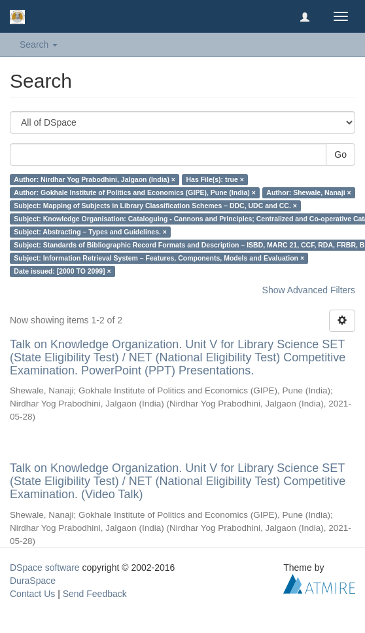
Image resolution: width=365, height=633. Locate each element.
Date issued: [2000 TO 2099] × (62, 271)
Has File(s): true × (214, 179)
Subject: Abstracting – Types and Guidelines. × (90, 232)
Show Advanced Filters (308, 290)
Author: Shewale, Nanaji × (308, 192)
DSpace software (45, 567)
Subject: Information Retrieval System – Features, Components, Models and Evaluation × (159, 258)
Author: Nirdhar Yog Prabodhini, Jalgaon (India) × (94, 179)
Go (340, 154)
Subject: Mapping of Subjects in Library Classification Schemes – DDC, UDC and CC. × (155, 205)
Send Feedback (95, 593)
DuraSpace (33, 580)
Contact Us (32, 593)
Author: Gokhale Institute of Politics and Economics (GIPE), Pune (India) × (135, 192)
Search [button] (39, 44)
